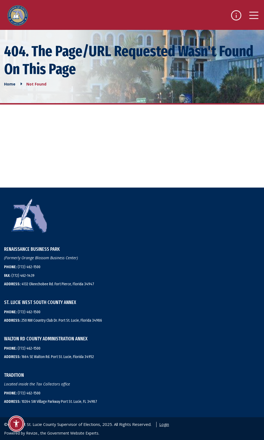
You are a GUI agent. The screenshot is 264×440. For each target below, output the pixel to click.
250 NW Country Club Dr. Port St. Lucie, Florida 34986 (53, 320)
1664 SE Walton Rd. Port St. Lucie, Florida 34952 (49, 356)
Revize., (32, 433)
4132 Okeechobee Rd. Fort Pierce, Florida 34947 (49, 283)
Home (9, 84)
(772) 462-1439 (19, 275)
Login (164, 424)
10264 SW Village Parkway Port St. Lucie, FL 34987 (50, 401)
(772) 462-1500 (22, 266)
